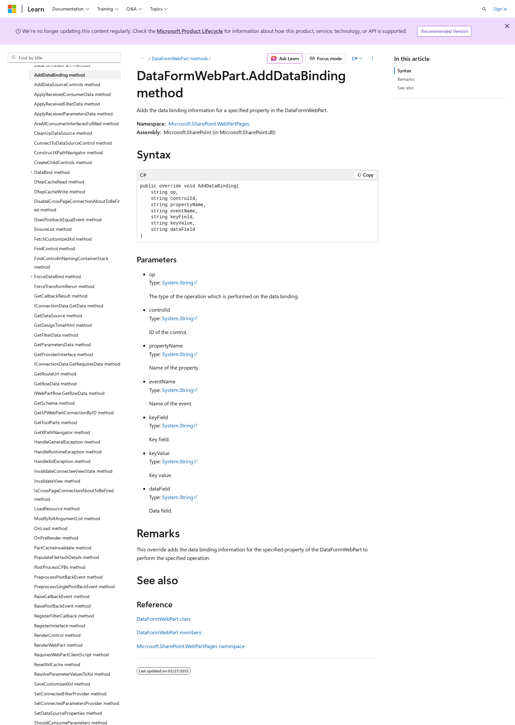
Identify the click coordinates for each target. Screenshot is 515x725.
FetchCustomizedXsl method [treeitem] (63, 239)
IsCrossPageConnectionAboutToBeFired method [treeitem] (74, 494)
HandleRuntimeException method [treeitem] (67, 451)
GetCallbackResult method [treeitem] (60, 296)
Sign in (500, 9)
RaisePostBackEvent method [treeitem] (62, 606)
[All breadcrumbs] (142, 58)
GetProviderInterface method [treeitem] (63, 354)
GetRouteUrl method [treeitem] (55, 374)
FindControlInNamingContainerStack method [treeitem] (71, 262)
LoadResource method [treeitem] (56, 508)
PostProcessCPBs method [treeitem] (59, 567)
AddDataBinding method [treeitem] (59, 75)
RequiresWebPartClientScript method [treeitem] (71, 654)
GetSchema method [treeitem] (54, 403)
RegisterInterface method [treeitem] (59, 625)
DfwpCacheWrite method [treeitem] (59, 191)
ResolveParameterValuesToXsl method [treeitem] (72, 674)
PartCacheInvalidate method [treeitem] (62, 547)
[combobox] (64, 58)
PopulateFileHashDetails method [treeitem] (66, 557)
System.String (177, 282)
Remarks (405, 79)
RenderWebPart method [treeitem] (58, 645)
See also (405, 88)
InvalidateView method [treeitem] (57, 481)
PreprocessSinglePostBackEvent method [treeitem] (74, 586)
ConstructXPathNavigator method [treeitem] (68, 152)
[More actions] (372, 58)
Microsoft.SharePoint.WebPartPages (208, 123)
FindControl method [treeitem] (54, 248)
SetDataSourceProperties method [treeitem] (68, 713)
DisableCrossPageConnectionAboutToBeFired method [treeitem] (77, 205)
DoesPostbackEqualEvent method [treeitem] (67, 219)
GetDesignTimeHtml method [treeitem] (63, 325)
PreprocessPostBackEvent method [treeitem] (68, 577)
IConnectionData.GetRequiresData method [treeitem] (77, 364)
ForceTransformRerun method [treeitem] (64, 286)
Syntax (404, 70)
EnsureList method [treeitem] (53, 229)
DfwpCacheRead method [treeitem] (59, 182)
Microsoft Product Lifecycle (190, 30)
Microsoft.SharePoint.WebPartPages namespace (191, 645)
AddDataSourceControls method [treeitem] (67, 84)
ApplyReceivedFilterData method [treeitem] (67, 104)
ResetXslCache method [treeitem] (57, 664)
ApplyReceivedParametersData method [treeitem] (73, 113)
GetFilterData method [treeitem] (56, 335)
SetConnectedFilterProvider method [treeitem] (70, 693)
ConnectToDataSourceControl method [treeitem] (73, 143)
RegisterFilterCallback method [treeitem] (64, 616)
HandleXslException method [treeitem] (62, 461)
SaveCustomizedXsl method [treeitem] (62, 684)
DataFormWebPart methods (180, 58)
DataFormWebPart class (164, 618)
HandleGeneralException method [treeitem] (67, 442)
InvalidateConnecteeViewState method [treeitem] (73, 471)
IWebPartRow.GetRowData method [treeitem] (69, 393)
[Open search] (484, 9)
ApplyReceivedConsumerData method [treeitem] (72, 94)
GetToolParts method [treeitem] (55, 422)
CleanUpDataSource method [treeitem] (63, 133)
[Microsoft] (12, 9)
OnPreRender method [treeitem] (56, 538)
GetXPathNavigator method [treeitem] (62, 432)
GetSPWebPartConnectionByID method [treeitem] (74, 412)
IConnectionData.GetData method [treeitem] (68, 305)
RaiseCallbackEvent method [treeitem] (61, 596)
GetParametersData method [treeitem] (62, 344)
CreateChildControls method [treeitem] (63, 162)
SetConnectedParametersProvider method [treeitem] (76, 703)
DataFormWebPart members (169, 632)
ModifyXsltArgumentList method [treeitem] (67, 518)
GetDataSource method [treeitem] (58, 315)
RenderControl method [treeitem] (57, 635)
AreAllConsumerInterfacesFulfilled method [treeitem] (76, 123)
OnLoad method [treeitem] (50, 528)
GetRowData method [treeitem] (55, 383)
